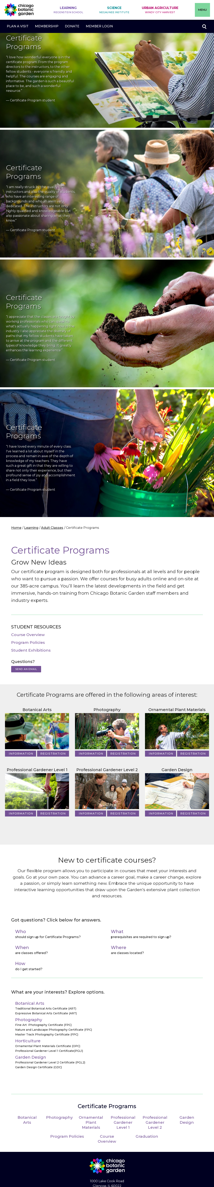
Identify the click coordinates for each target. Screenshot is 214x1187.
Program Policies (28, 642)
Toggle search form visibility (204, 26)
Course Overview (28, 634)
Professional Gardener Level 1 (37, 769)
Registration (53, 753)
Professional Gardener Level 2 (107, 769)
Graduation (147, 1136)
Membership (46, 26)
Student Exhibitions (31, 650)
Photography (107, 709)
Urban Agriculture (160, 10)
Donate (72, 26)
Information (21, 753)
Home (16, 528)
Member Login (99, 26)
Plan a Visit (18, 26)
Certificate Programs (107, 1106)
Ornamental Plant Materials (177, 709)
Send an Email (26, 669)
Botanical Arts (37, 709)
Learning (68, 10)
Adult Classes (52, 528)
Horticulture (27, 1040)
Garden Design (177, 769)
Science (114, 10)
